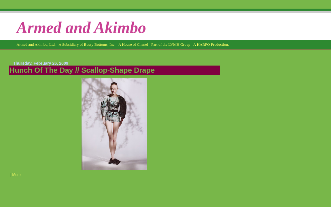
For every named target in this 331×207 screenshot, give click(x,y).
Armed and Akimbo (81, 28)
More (16, 175)
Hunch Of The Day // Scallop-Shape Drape (82, 70)
